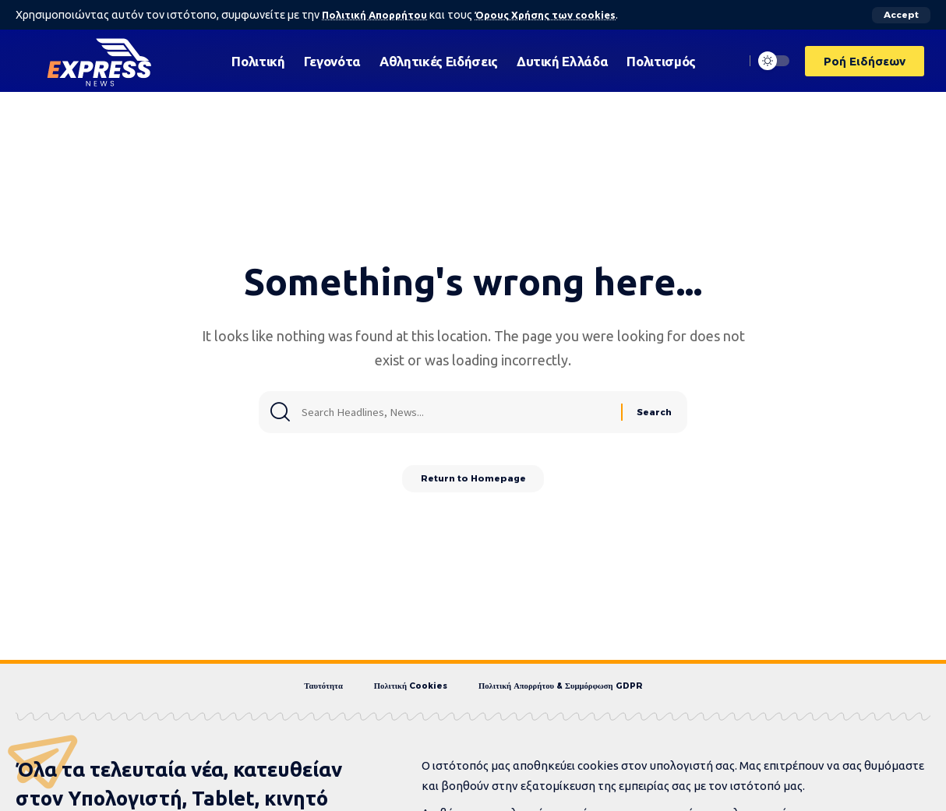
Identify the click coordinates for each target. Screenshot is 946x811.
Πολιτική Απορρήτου (377, 15)
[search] (728, 61)
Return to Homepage (473, 482)
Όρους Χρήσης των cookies (555, 15)
